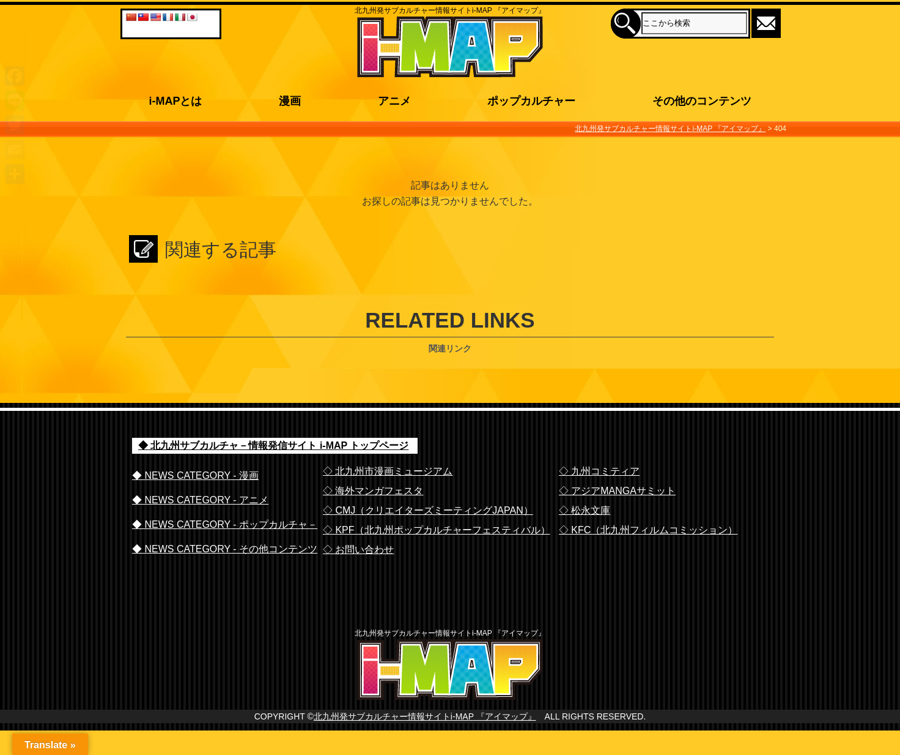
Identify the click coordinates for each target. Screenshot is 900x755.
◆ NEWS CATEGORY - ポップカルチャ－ (224, 524)
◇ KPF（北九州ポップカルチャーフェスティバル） (436, 530)
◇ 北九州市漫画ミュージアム (387, 471)
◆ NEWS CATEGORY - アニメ (200, 500)
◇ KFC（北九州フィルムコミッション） (648, 530)
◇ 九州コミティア (599, 471)
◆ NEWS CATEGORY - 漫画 (195, 475)
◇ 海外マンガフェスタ (373, 491)
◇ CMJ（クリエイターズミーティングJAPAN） (428, 510)
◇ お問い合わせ (358, 549)
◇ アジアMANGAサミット (617, 491)
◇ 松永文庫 (584, 510)
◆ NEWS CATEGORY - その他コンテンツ (224, 549)
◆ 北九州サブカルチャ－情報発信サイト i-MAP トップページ (273, 445)
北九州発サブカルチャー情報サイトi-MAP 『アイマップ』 (425, 741)
